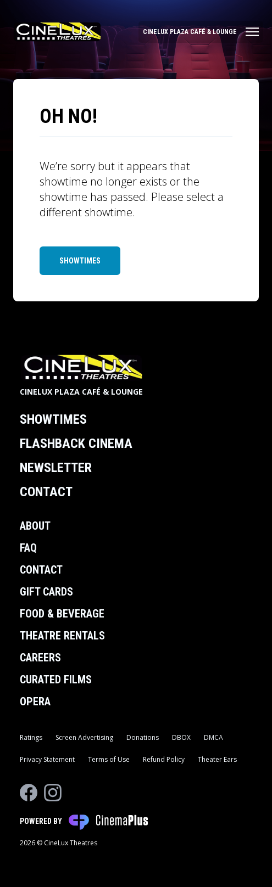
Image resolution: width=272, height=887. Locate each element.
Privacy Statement (47, 759)
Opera (35, 701)
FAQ (28, 547)
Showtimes (80, 260)
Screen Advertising (84, 737)
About (35, 525)
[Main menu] (200, 32)
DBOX (181, 737)
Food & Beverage (62, 613)
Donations (142, 737)
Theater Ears (217, 759)
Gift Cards (46, 591)
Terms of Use (109, 759)
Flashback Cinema (76, 443)
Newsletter (56, 467)
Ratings (31, 737)
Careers (40, 657)
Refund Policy (164, 759)
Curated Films (56, 679)
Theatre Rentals (62, 635)
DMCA (213, 737)
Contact (46, 491)
